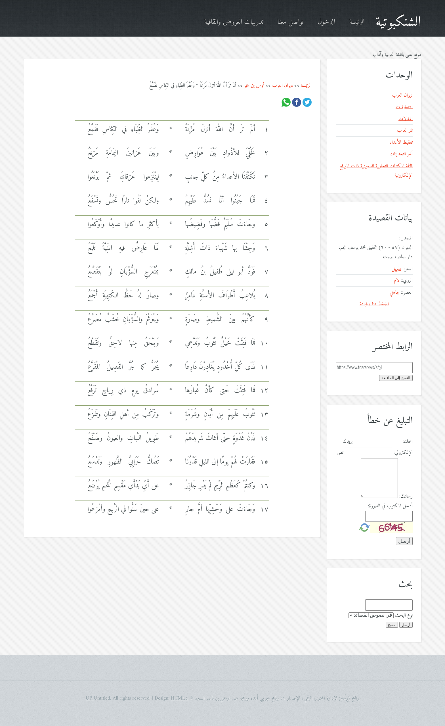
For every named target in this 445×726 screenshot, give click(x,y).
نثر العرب (405, 130)
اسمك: (408, 441)
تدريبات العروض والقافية (233, 22)
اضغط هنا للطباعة (374, 304)
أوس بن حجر (254, 85)
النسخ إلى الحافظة (395, 378)
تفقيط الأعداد (401, 142)
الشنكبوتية (398, 22)
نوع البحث (404, 615)
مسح (392, 625)
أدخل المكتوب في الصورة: (390, 506)
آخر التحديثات (401, 154)
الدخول (326, 22)
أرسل (406, 625)
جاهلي (395, 292)
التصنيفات (404, 107)
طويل (396, 268)
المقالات (405, 118)
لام (396, 280)
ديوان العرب (282, 85)
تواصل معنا (290, 22)
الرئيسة (356, 22)
